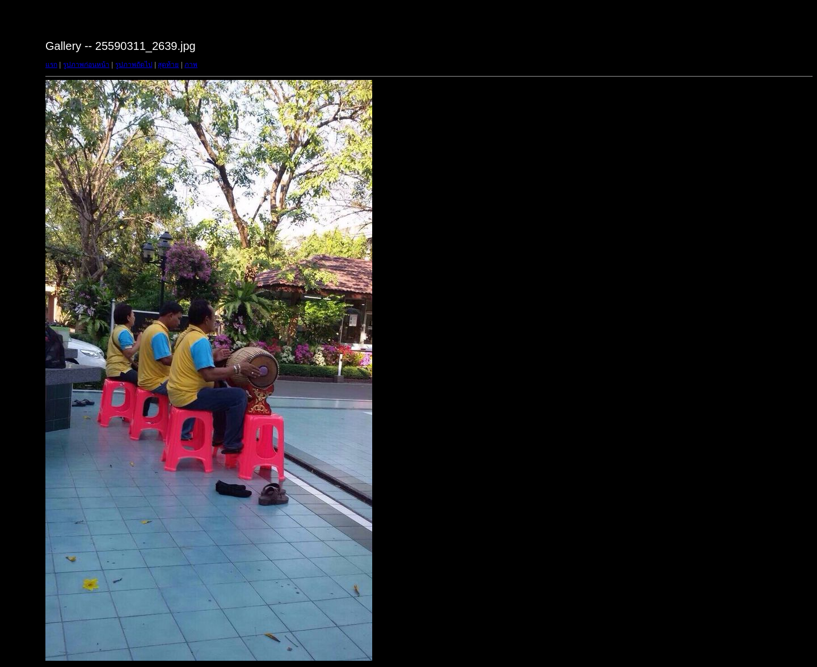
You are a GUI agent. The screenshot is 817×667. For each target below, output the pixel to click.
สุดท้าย (168, 65)
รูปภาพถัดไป (134, 65)
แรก (51, 65)
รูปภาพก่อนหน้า (86, 65)
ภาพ (190, 65)
